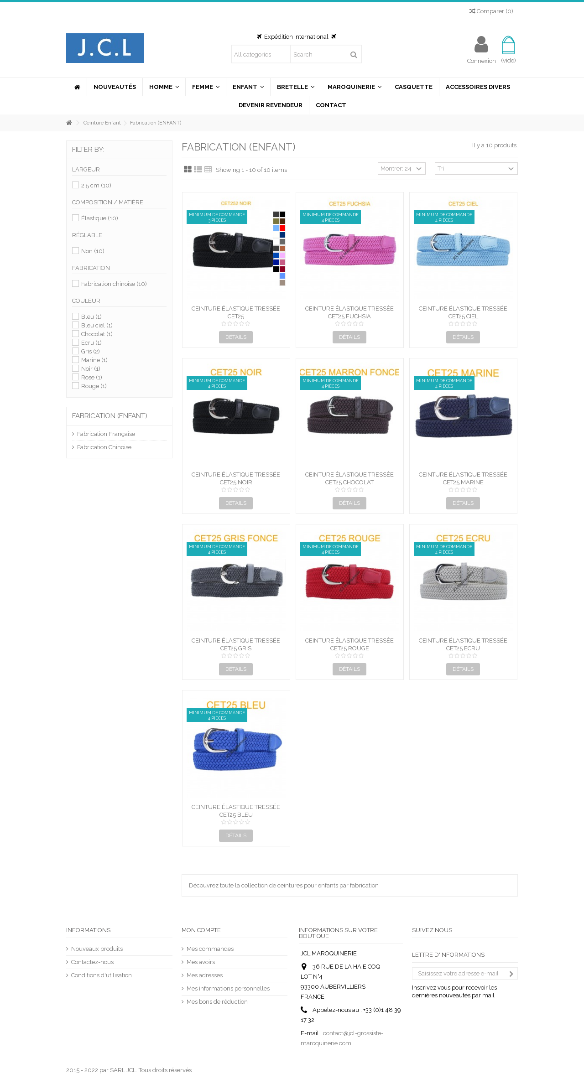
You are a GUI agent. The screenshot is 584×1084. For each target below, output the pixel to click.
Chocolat (97, 334)
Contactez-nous (92, 962)
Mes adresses (205, 975)
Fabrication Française (106, 433)
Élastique (99, 218)
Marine (94, 360)
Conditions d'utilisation (101, 975)
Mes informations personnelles (228, 988)
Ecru (91, 342)
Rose (91, 377)
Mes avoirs (201, 962)
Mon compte (201, 930)
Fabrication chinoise (114, 283)
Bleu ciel (97, 325)
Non (92, 251)
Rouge (94, 386)
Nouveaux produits (97, 948)
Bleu (91, 316)
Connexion (481, 60)
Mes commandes (210, 948)
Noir (90, 368)
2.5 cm (96, 185)
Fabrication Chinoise (104, 447)
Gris (90, 351)
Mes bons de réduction (217, 1001)
